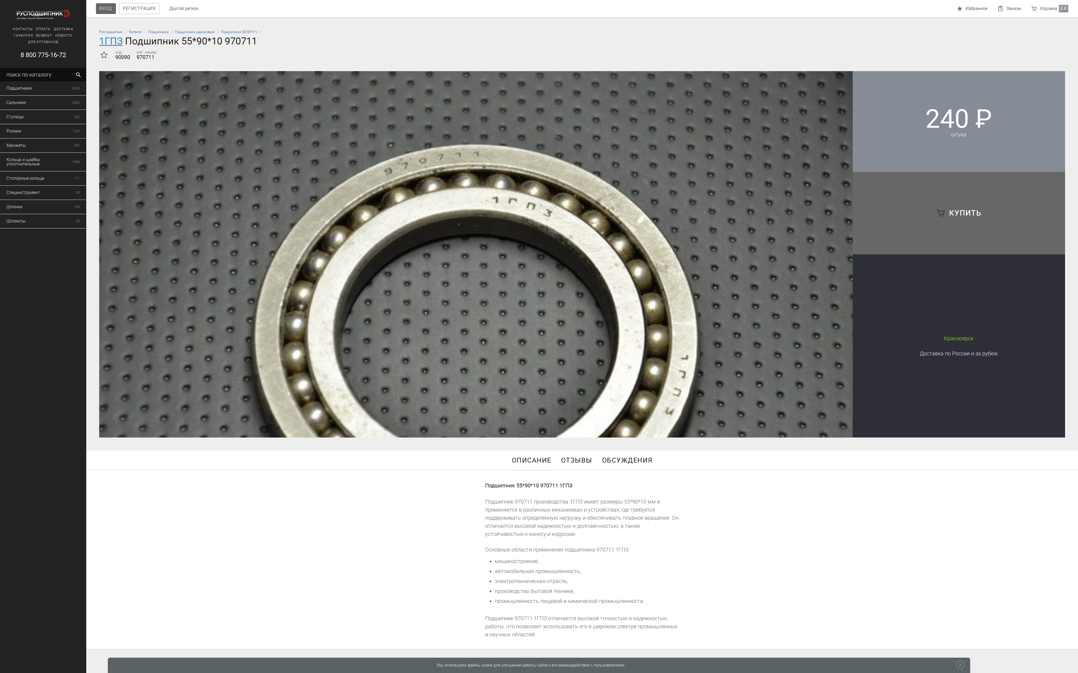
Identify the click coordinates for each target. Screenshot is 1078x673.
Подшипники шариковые (195, 32)
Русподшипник (111, 32)
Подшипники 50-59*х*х (239, 32)
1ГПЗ (111, 41)
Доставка (959, 353)
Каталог (135, 32)
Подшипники (158, 32)
